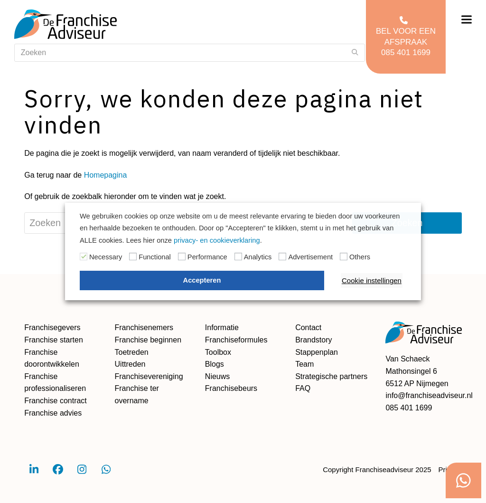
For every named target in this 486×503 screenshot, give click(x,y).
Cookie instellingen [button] (372, 280)
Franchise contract (55, 401)
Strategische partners (331, 376)
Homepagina (105, 175)
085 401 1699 (408, 408)
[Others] (343, 256)
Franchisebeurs (231, 388)
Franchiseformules (236, 340)
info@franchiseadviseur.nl (428, 395)
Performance (207, 257)
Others (359, 257)
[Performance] (182, 256)
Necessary (105, 257)
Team (304, 364)
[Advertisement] (282, 256)
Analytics (258, 257)
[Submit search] (355, 52)
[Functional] (133, 256)
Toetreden (132, 352)
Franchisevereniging (149, 376)
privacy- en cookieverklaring (217, 240)
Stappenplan (316, 352)
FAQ (302, 388)
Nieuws (217, 376)
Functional (155, 257)
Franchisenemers (144, 327)
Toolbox (218, 352)
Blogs (214, 364)
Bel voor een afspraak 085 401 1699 (406, 36)
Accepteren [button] (202, 280)
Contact (308, 327)
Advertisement (310, 257)
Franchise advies (53, 413)
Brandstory (313, 340)
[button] (466, 20)
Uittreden (130, 364)
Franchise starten (53, 340)
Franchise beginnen (148, 340)
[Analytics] (238, 256)
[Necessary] (83, 256)
